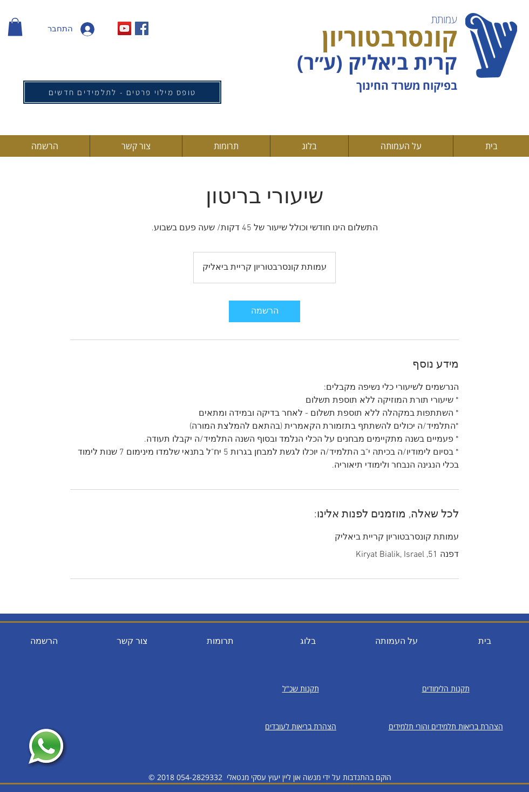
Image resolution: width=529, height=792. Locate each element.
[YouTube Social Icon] (124, 28)
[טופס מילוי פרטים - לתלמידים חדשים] (122, 92)
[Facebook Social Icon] (141, 28)
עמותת (444, 19)
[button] (15, 27)
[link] (264, 311)
